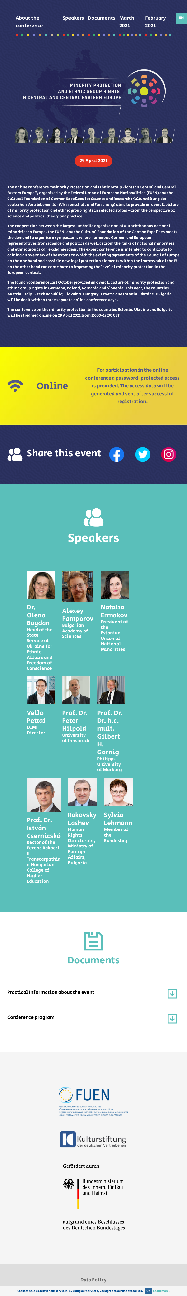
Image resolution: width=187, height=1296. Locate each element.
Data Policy (93, 1280)
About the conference (37, 25)
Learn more (161, 1291)
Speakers (73, 21)
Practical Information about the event (92, 994)
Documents (101, 21)
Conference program (92, 1019)
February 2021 (158, 25)
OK (148, 1291)
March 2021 (130, 25)
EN (181, 18)
